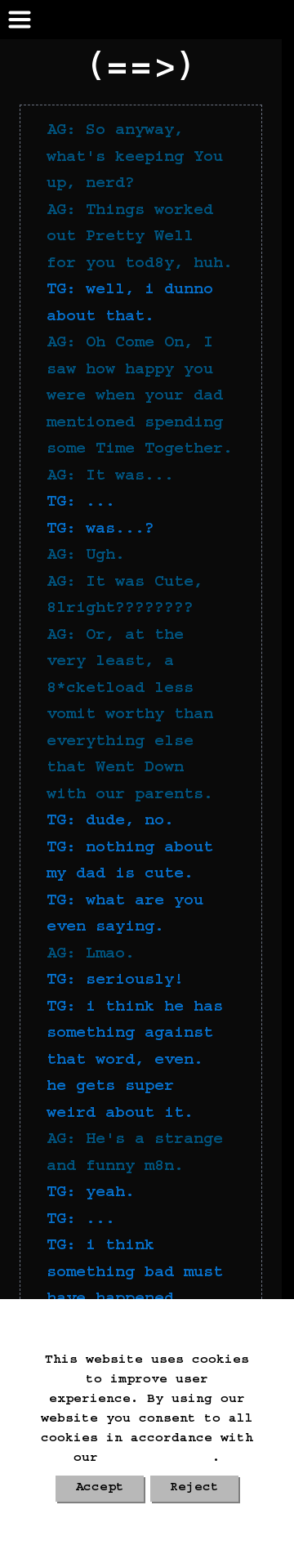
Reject (194, 1488)
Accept (99, 1488)
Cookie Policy (159, 1459)
